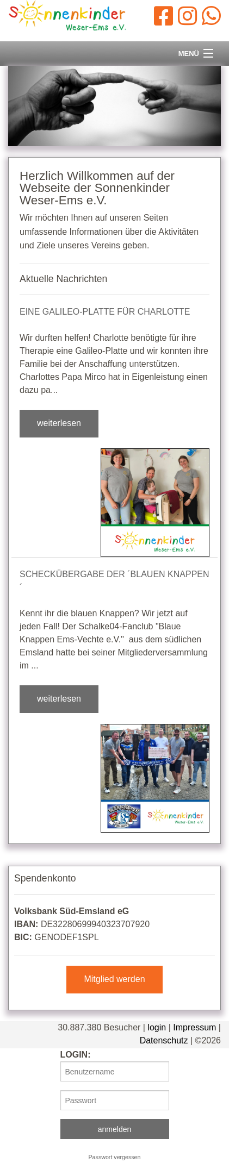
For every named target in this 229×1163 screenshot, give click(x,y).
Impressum (194, 1027)
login (156, 1027)
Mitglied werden (114, 979)
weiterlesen (59, 423)
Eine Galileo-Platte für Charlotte (105, 311)
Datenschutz (164, 1040)
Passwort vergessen (115, 1157)
